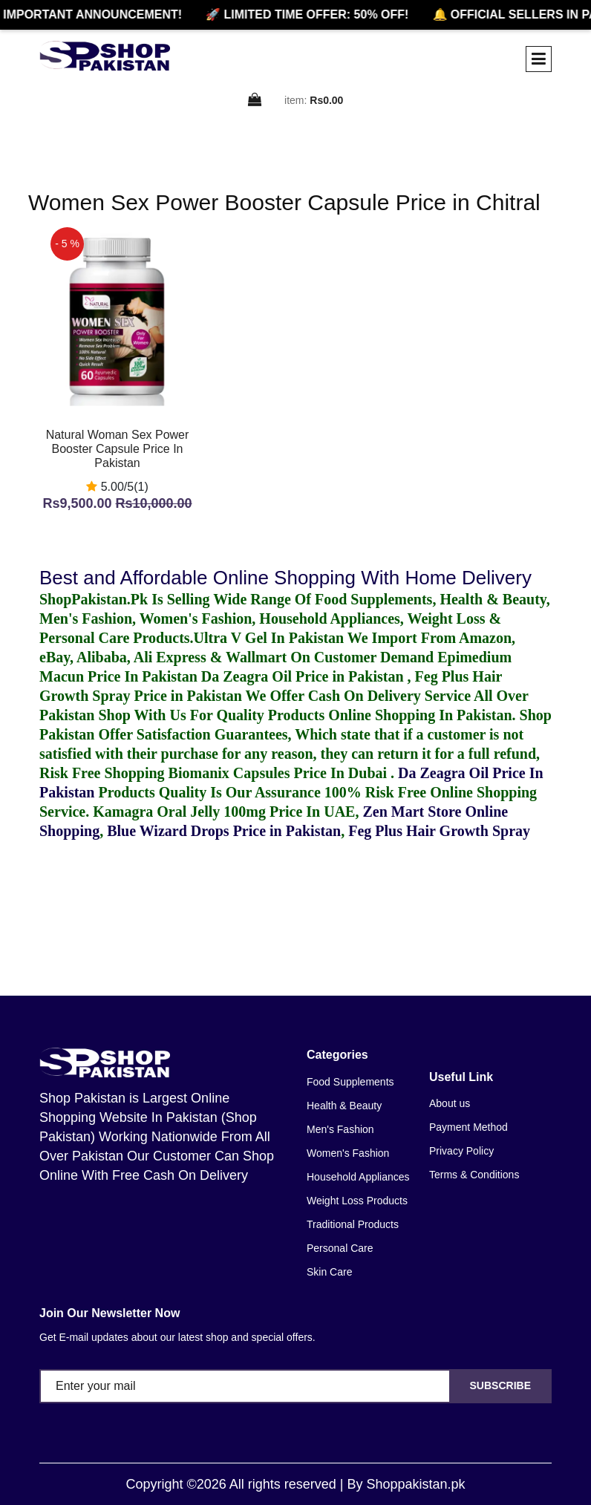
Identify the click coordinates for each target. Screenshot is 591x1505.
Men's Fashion (340, 1129)
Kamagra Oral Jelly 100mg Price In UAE (224, 811)
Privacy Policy (461, 1151)
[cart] (255, 100)
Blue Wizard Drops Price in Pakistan (224, 831)
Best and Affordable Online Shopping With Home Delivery (285, 578)
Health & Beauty (344, 1105)
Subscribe (500, 1385)
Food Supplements (350, 1082)
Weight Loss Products (357, 1201)
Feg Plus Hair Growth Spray (439, 831)
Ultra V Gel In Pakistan (269, 638)
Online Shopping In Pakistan (418, 715)
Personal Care (340, 1248)
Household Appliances (358, 1177)
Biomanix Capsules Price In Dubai (280, 773)
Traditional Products (353, 1224)
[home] (104, 56)
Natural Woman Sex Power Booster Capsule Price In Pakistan (117, 448)
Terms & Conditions (474, 1175)
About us (449, 1103)
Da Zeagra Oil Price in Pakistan (304, 676)
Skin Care (329, 1272)
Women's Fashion (348, 1153)
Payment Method (468, 1127)
